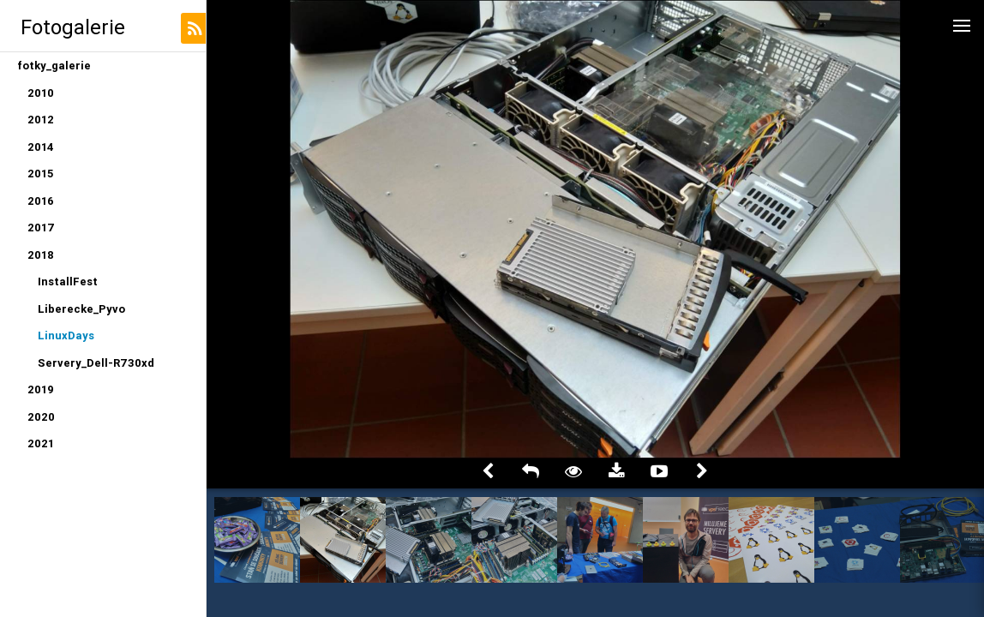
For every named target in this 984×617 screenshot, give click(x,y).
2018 (40, 255)
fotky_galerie (54, 65)
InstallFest (68, 281)
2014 (40, 147)
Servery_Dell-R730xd (96, 363)
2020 (41, 417)
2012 (40, 119)
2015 (40, 173)
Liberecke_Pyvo (81, 309)
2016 (40, 201)
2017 (41, 227)
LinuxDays (66, 335)
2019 (40, 389)
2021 (40, 443)
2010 (40, 93)
